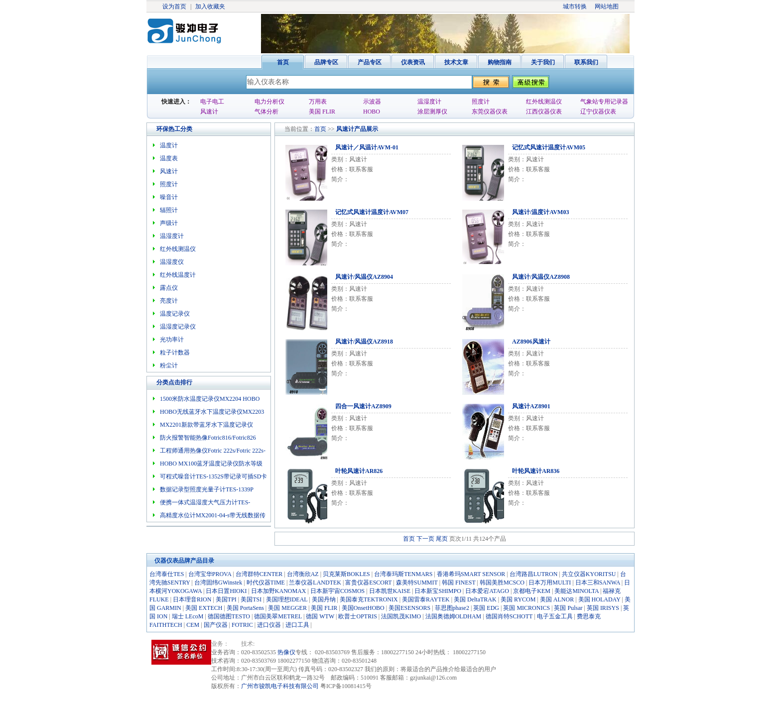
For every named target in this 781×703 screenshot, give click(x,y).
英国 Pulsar (568, 607)
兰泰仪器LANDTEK (315, 582)
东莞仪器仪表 (490, 111)
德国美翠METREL (278, 616)
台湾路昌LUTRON (534, 574)
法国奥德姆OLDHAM (453, 616)
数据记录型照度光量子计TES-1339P (207, 489)
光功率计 (172, 339)
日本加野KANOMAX (278, 590)
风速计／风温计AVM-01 (366, 147)
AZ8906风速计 (531, 341)
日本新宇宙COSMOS (337, 590)
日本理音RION (192, 599)
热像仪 (286, 652)
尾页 (442, 538)
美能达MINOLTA (576, 590)
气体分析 (266, 111)
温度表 (169, 158)
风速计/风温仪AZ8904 (364, 276)
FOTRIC (242, 624)
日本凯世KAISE (389, 590)
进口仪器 (269, 624)
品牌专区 (326, 62)
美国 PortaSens (245, 607)
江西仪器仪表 (544, 111)
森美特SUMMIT (417, 582)
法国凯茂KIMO (401, 616)
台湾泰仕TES (166, 574)
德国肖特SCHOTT (509, 616)
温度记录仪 (175, 313)
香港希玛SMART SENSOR (471, 574)
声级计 (169, 223)
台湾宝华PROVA (209, 574)
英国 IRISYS (603, 607)
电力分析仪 (269, 101)
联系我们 (586, 62)
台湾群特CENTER (259, 574)
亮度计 (169, 300)
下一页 (425, 538)
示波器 (372, 101)
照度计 (481, 101)
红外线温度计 (178, 274)
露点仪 (169, 287)
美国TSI (251, 599)
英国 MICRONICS (526, 607)
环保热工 (168, 128)
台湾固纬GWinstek (218, 582)
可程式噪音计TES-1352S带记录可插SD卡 (213, 476)
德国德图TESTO (229, 616)
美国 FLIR (322, 111)
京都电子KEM (531, 590)
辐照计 (169, 210)
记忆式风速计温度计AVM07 (371, 212)
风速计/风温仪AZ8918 (364, 341)
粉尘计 (169, 365)
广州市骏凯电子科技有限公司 (280, 686)
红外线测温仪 (544, 101)
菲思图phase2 (452, 607)
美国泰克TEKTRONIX (369, 599)
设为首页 (174, 6)
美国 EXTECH (203, 607)
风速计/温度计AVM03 (540, 212)
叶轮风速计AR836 (535, 471)
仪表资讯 (413, 62)
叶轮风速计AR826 (359, 471)
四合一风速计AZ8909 (363, 406)
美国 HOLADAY (599, 599)
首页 (283, 62)
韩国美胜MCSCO (502, 582)
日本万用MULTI (549, 582)
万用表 (318, 101)
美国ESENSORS (409, 607)
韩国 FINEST (458, 582)
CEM (192, 624)
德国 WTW (320, 616)
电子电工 (212, 101)
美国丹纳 (324, 599)
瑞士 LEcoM (188, 616)
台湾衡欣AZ (303, 574)
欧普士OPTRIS (357, 616)
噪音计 (169, 197)
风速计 (209, 111)
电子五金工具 (555, 616)
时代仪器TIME (266, 582)
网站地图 (607, 6)
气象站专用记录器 (604, 101)
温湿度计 (429, 101)
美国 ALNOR (557, 599)
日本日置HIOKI (226, 590)
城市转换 (575, 6)
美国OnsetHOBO (363, 607)
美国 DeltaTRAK (475, 599)
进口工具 (297, 624)
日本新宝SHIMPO (437, 590)
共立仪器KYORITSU (589, 574)
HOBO (371, 111)
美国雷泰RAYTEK (426, 599)
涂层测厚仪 (432, 111)
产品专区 (370, 62)
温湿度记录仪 (178, 326)
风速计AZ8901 (531, 406)
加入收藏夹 (210, 6)
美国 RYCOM (518, 599)
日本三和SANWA (597, 582)
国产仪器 (216, 624)
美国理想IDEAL (287, 599)
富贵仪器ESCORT (368, 582)
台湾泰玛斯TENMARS (403, 574)
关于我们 (543, 62)
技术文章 (456, 62)
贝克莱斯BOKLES (346, 574)
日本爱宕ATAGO (487, 590)
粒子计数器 (175, 352)
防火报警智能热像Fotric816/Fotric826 (208, 437)
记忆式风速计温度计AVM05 (548, 147)
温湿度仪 (172, 261)
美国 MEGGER (287, 607)
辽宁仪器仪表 (598, 111)
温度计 (169, 145)
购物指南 (500, 62)
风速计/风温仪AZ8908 (541, 276)
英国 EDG (486, 607)
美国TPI (226, 599)
